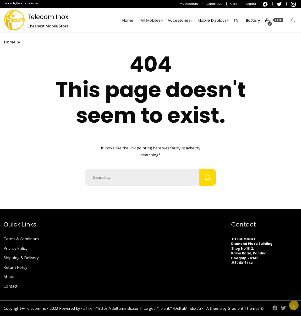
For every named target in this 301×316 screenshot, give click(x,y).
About (9, 276)
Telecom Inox (47, 17)
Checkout (214, 3)
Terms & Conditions (21, 239)
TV (236, 20)
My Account (189, 3)
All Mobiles (150, 20)
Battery (253, 20)
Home (127, 20)
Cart (233, 3)
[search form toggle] (293, 20)
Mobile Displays (211, 20)
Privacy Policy (15, 248)
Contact (10, 286)
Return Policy (15, 267)
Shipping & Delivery (21, 257)
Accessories (179, 20)
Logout (251, 3)
